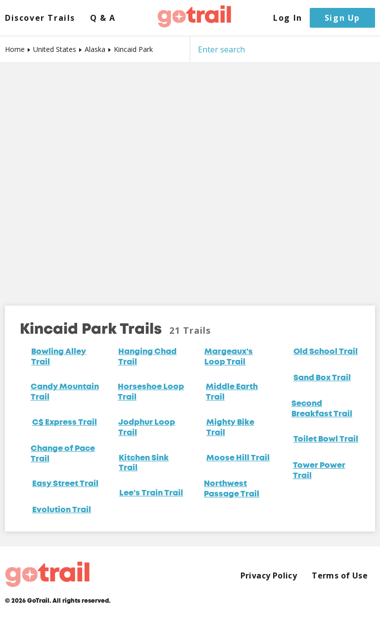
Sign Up (342, 17)
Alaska (95, 49)
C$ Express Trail (64, 423)
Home (15, 49)
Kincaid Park (133, 49)
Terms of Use (340, 576)
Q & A (103, 18)
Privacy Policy (268, 576)
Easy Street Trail (65, 484)
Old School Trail (325, 352)
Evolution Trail (61, 510)
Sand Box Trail (322, 378)
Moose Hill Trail (238, 458)
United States (54, 49)
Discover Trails (40, 18)
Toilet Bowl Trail (325, 439)
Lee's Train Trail (151, 493)
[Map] (190, 177)
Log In (287, 18)
